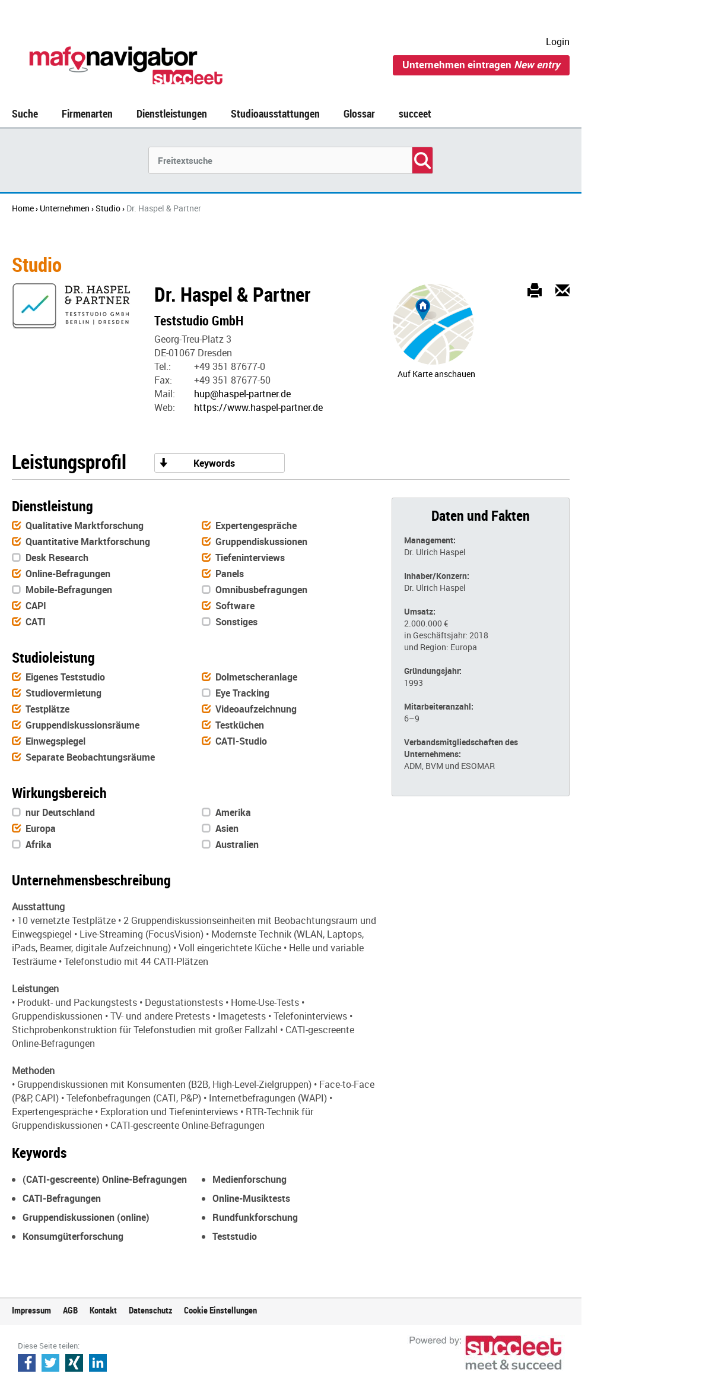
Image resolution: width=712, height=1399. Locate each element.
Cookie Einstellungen (220, 1310)
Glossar (359, 113)
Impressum (31, 1310)
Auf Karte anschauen (436, 373)
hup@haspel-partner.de (242, 393)
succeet (415, 113)
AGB (70, 1310)
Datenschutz (150, 1310)
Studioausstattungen (275, 113)
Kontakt (103, 1310)
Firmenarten (87, 113)
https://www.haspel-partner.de (258, 407)
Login (558, 41)
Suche (25, 113)
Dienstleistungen (171, 113)
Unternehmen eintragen (481, 64)
